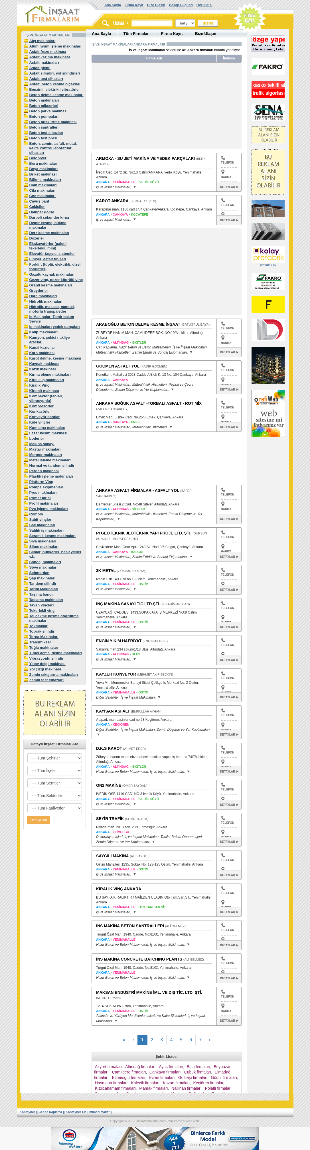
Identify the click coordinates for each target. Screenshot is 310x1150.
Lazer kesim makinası (48, 433)
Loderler (36, 438)
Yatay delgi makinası (47, 664)
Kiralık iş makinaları (46, 380)
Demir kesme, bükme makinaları (47, 225)
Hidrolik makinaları (45, 301)
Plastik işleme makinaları (51, 476)
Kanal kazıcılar (42, 347)
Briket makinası (43, 174)
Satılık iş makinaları (46, 530)
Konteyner (27, 1112)
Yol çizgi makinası (45, 669)
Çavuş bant (39, 201)
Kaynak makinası (44, 364)
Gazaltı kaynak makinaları (51, 274)
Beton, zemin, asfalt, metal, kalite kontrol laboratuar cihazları (53, 148)
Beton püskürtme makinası (53, 122)
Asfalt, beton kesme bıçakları (54, 84)
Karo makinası (42, 353)
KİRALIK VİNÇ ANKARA (118, 889)
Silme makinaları (44, 546)
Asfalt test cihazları (46, 79)
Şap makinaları (42, 578)
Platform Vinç (41, 482)
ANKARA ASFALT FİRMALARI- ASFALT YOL (137, 490)
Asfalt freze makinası (47, 51)
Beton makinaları (44, 100)
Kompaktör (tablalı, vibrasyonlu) (46, 398)
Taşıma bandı (41, 594)
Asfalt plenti (39, 68)
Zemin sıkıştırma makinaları (53, 674)
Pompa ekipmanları (46, 487)
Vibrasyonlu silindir (46, 658)
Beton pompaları (44, 116)
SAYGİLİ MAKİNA (112, 856)
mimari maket (99, 1112)
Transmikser (40, 642)
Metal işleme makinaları (50, 460)
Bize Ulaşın (156, 5)
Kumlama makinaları (47, 428)
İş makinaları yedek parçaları (54, 327)
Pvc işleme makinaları (48, 509)
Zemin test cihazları (46, 680)
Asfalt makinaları (44, 62)
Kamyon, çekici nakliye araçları (49, 339)
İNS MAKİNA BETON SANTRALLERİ (130, 926)
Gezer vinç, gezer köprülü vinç (56, 280)
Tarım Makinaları (43, 589)
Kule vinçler (39, 422)
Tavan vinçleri (41, 605)
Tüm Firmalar (136, 33)
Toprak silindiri (42, 631)
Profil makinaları (43, 503)
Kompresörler (41, 406)
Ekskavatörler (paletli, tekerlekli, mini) (48, 245)
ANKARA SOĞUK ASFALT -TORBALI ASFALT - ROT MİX (149, 403)
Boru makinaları (43, 163)
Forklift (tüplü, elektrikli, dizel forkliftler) (55, 266)
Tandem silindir (42, 583)
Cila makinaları (42, 190)
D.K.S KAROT (109, 748)
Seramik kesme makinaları (52, 536)
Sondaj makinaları (45, 562)
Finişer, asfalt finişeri (47, 259)
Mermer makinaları (45, 455)
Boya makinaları (43, 169)
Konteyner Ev (76, 1112)
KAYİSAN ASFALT (113, 711)
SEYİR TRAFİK (110, 818)
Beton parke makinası (48, 111)
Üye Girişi (204, 5)
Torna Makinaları (43, 637)
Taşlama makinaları (46, 600)
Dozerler (36, 238)
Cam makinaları (43, 185)
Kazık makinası (42, 369)
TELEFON (227, 160)
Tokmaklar (38, 626)
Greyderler (38, 290)
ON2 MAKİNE (108, 785)
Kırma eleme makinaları (50, 374)
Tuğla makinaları (43, 647)
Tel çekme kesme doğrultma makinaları (54, 618)
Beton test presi (43, 138)
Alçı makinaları (42, 41)
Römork (36, 514)
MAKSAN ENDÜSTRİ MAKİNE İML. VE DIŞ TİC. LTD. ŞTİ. (149, 992)
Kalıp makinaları (43, 332)
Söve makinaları (43, 567)
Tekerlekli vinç (42, 610)
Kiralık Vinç (39, 385)
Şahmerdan (39, 573)
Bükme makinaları (45, 179)
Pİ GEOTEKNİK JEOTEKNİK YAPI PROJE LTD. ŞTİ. (143, 533)
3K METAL (106, 570)
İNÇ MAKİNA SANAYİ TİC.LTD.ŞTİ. (128, 604)
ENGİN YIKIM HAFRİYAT (118, 641)
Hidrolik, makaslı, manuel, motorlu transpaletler (52, 309)
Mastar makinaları (45, 449)
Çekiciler (37, 207)
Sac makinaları (42, 525)
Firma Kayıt (134, 5)
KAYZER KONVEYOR (116, 674)
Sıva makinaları (42, 541)
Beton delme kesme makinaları (56, 95)
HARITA (226, 177)
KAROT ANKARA (112, 201)
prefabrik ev (268, 265)
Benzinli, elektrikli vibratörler (54, 89)
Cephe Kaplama (50, 1112)
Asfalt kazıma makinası (49, 57)
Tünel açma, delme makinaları (55, 653)
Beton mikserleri (43, 106)
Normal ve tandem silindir (52, 465)
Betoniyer (37, 158)
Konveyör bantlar (44, 417)
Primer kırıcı (40, 498)
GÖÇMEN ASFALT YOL (117, 366)
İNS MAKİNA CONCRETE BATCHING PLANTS (139, 959)
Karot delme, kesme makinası (55, 358)
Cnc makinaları (42, 196)
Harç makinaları (43, 296)
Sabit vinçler (40, 519)
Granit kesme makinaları (50, 285)
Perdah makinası (44, 471)
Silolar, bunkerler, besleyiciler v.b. (55, 554)
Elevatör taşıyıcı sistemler (52, 253)
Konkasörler (40, 411)
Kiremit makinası (44, 391)
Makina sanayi (41, 444)
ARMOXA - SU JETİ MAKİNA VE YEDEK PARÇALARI (145, 158)
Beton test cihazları (46, 133)
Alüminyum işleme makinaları (55, 46)
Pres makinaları (43, 492)
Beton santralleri (44, 127)
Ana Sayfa (112, 5)
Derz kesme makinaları (49, 233)
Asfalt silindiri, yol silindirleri (54, 73)
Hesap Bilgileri (181, 5)
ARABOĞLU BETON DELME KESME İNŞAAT (138, 324)
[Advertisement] (145, 108)
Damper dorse (41, 212)
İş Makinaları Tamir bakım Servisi (51, 319)
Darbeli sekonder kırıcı (49, 217)
